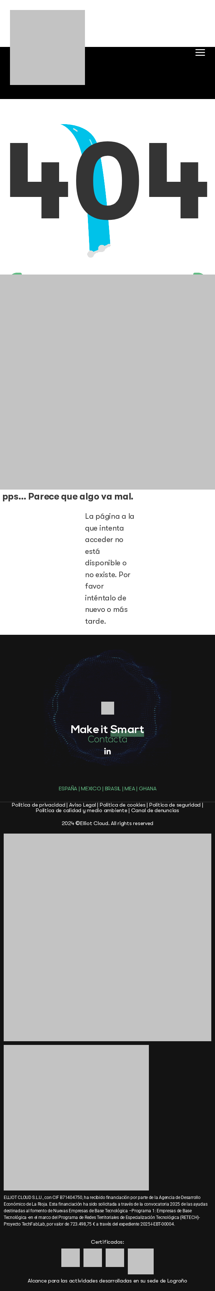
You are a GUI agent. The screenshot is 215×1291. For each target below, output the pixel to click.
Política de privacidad (38, 804)
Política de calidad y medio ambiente (81, 810)
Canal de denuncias (155, 810)
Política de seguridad (175, 804)
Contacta (107, 740)
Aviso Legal (82, 804)
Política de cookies (123, 804)
